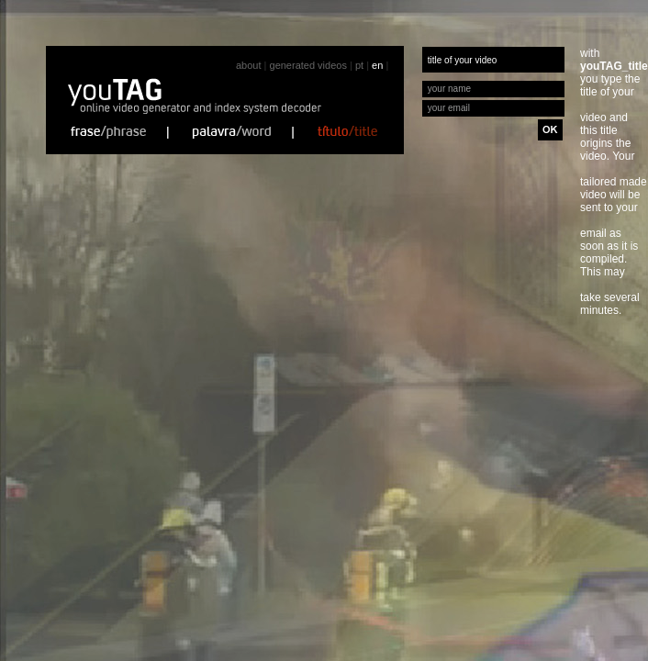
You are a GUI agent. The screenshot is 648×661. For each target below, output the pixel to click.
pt (359, 65)
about (249, 65)
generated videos (308, 65)
